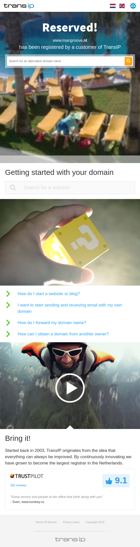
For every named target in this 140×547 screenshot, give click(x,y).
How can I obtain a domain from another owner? (63, 334)
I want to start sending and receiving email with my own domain (70, 308)
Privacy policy (71, 522)
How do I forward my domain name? (52, 322)
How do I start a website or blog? (49, 293)
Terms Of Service (46, 522)
